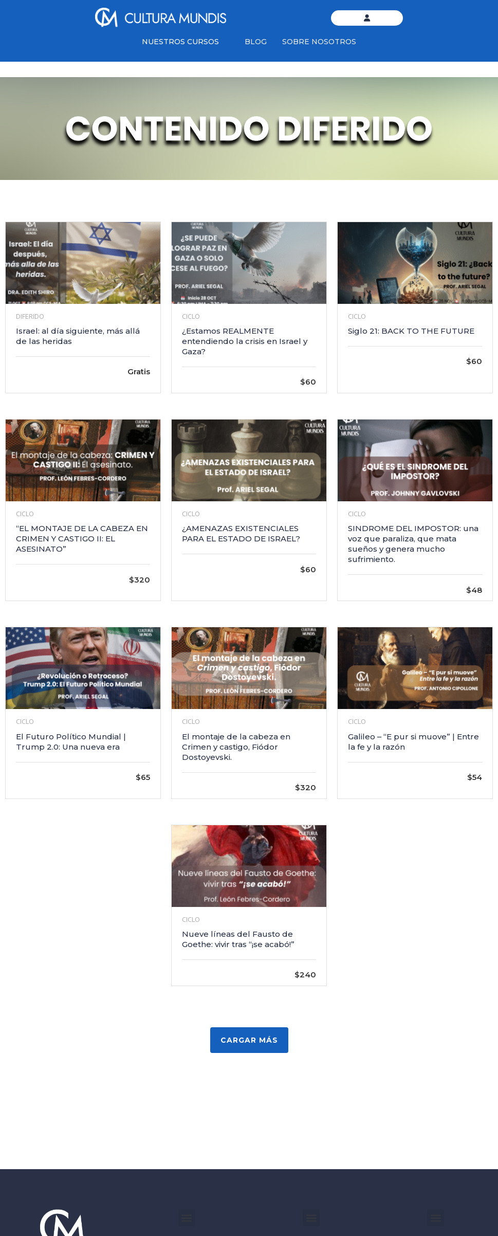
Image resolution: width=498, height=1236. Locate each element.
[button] (186, 1217)
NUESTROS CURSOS (180, 41)
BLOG (256, 41)
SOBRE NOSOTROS (319, 41)
